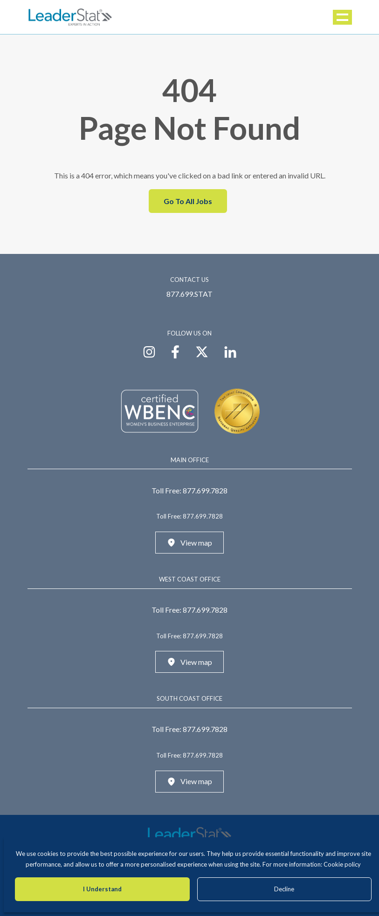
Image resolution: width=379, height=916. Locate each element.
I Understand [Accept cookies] (102, 889)
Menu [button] (343, 17)
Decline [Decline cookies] (284, 889)
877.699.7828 (205, 490)
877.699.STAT (189, 293)
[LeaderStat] (70, 17)
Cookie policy (342, 864)
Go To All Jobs (188, 201)
